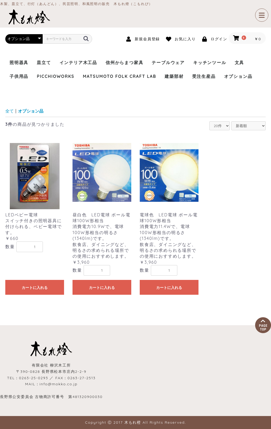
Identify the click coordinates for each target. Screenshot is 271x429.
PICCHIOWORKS (55, 76)
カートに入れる (35, 287)
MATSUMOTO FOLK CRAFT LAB (119, 76)
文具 (239, 62)
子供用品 (19, 76)
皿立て (44, 62)
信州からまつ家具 (124, 62)
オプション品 (238, 76)
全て (9, 111)
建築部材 (174, 76)
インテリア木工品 (78, 62)
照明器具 (19, 62)
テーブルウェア (168, 62)
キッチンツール (209, 62)
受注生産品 (204, 76)
